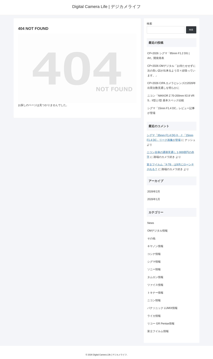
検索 (149, 23)
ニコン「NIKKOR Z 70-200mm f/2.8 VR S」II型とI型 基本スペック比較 (170, 98)
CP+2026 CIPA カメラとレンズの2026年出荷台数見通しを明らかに (171, 85)
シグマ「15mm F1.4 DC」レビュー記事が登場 (171, 110)
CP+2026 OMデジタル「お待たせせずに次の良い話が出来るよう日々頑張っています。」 (171, 70)
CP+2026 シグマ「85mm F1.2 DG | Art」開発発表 (168, 56)
